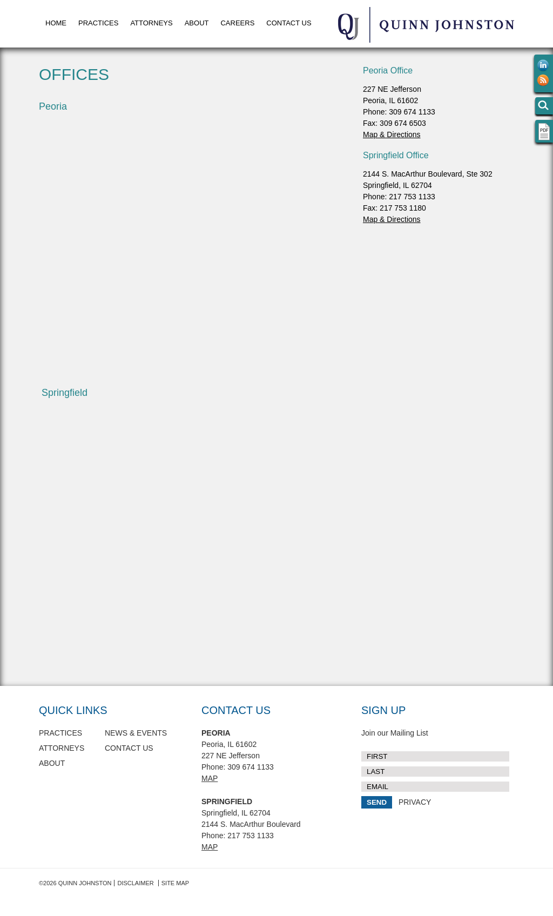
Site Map (175, 883)
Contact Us (288, 23)
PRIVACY (415, 802)
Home (55, 23)
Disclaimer (135, 883)
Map (209, 778)
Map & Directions (392, 134)
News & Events (136, 733)
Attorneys (151, 23)
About (197, 23)
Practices (98, 23)
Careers (237, 23)
